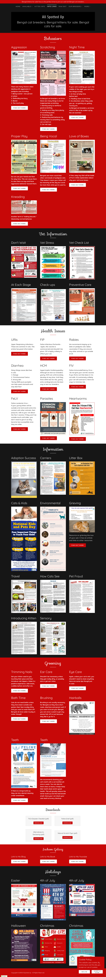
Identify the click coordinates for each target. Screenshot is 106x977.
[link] (53, 18)
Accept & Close (97, 971)
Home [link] (18, 6)
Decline (84, 971)
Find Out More (19, 224)
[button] (27, 6)
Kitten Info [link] (40, 6)
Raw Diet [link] (63, 6)
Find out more (19, 108)
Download (38, 823)
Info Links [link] (52, 6)
